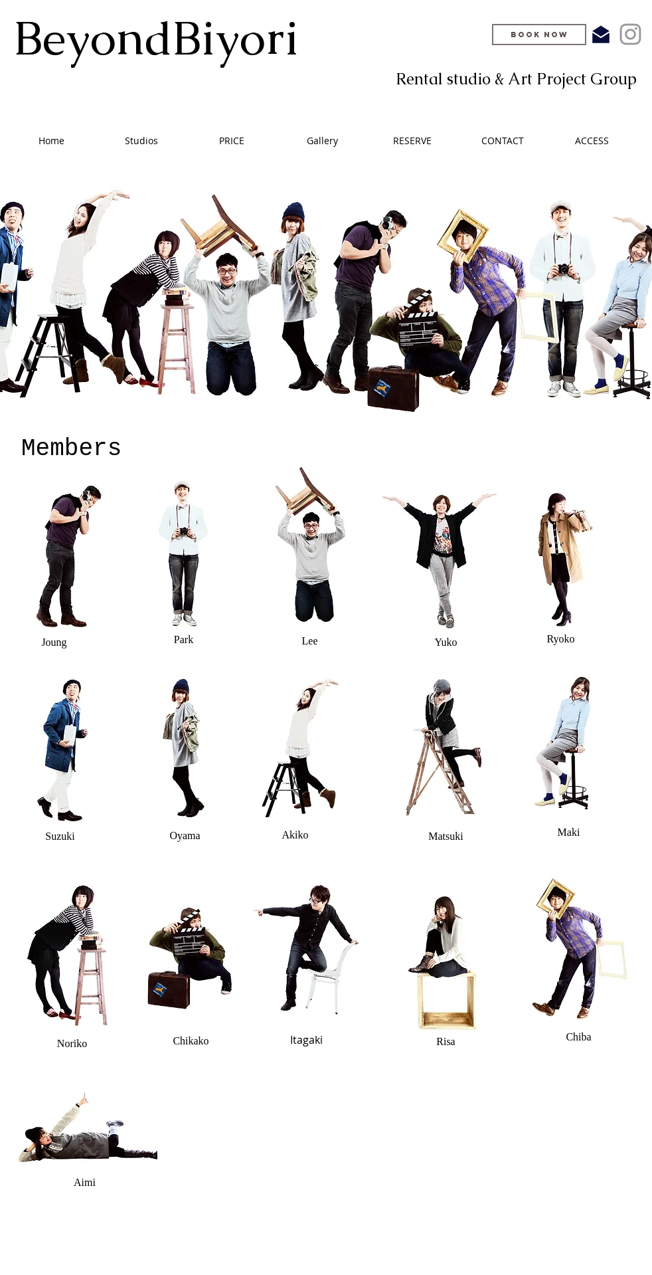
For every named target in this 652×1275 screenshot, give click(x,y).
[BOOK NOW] (539, 34)
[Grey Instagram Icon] (630, 34)
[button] (232, 141)
